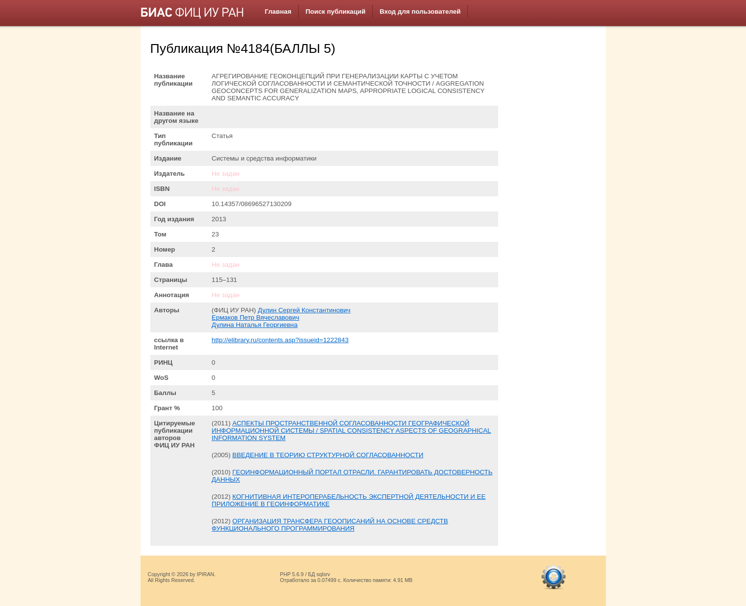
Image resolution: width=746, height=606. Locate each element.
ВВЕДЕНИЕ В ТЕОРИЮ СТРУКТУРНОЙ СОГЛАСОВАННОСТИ (327, 455)
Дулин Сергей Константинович (304, 310)
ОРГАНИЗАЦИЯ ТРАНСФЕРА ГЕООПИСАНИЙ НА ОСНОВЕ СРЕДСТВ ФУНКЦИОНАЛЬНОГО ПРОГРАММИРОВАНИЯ (330, 524)
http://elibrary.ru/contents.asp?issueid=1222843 (280, 340)
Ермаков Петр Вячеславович (255, 317)
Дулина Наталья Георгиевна (254, 324)
